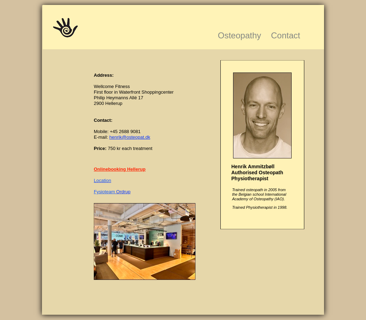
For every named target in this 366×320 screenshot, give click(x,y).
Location (102, 180)
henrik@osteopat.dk (129, 137)
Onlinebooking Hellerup (120, 169)
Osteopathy (239, 35)
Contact (285, 35)
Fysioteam (105, 191)
